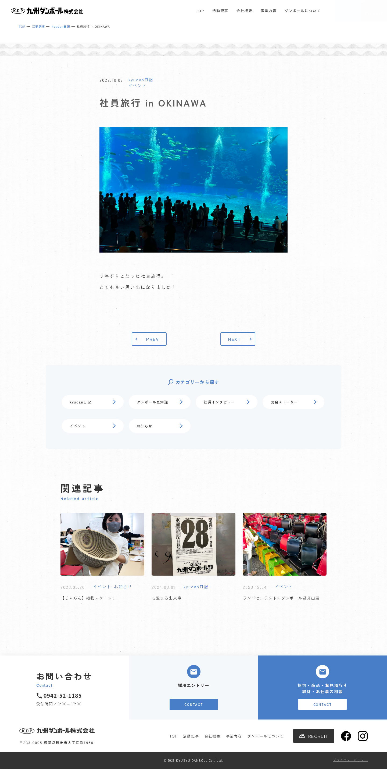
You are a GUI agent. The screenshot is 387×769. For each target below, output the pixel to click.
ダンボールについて (303, 10)
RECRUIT (374, 13)
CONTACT (348, 13)
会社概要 (244, 10)
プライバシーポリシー (350, 760)
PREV (152, 339)
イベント (137, 85)
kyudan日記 (140, 79)
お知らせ (144, 425)
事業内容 (268, 10)
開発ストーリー (284, 402)
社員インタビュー (219, 402)
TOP (200, 10)
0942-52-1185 (63, 695)
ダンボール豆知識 (152, 402)
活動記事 (220, 10)
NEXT (234, 339)
